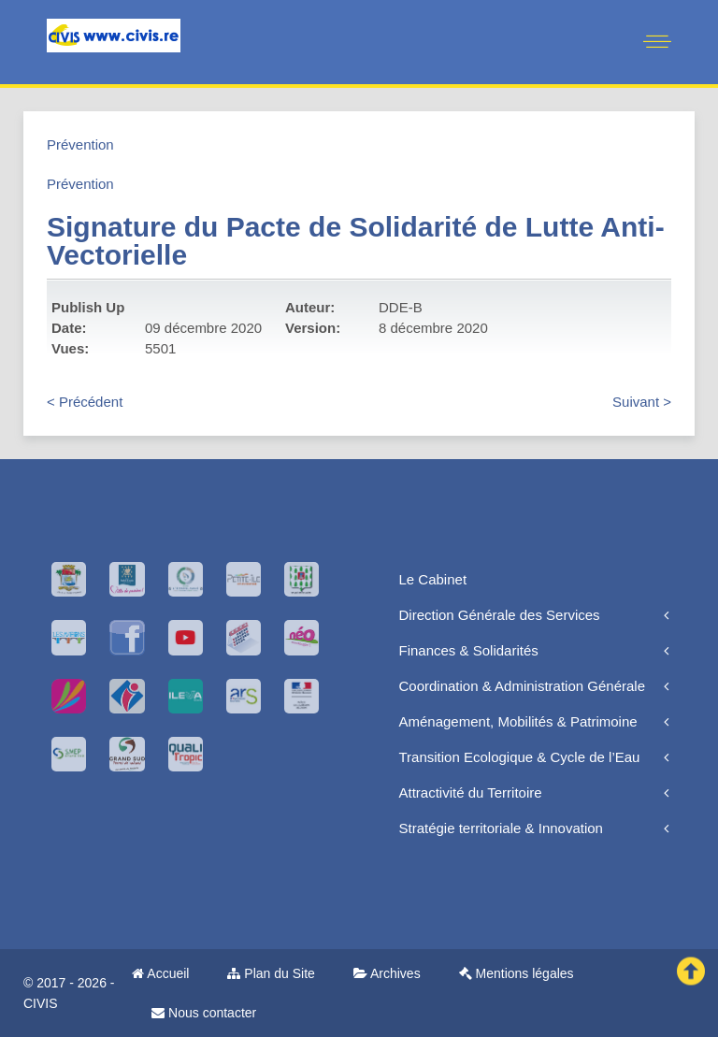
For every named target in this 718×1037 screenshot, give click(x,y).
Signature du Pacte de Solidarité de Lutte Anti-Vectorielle (356, 240)
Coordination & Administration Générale (522, 686)
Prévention (80, 144)
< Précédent (84, 402)
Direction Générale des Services (499, 615)
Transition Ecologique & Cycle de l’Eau (519, 757)
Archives (387, 973)
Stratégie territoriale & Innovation (501, 828)
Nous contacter (203, 1012)
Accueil (160, 973)
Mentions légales (516, 973)
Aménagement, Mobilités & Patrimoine (518, 721)
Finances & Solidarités (468, 650)
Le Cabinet (433, 579)
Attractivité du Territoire (470, 792)
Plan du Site (270, 973)
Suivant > (641, 402)
